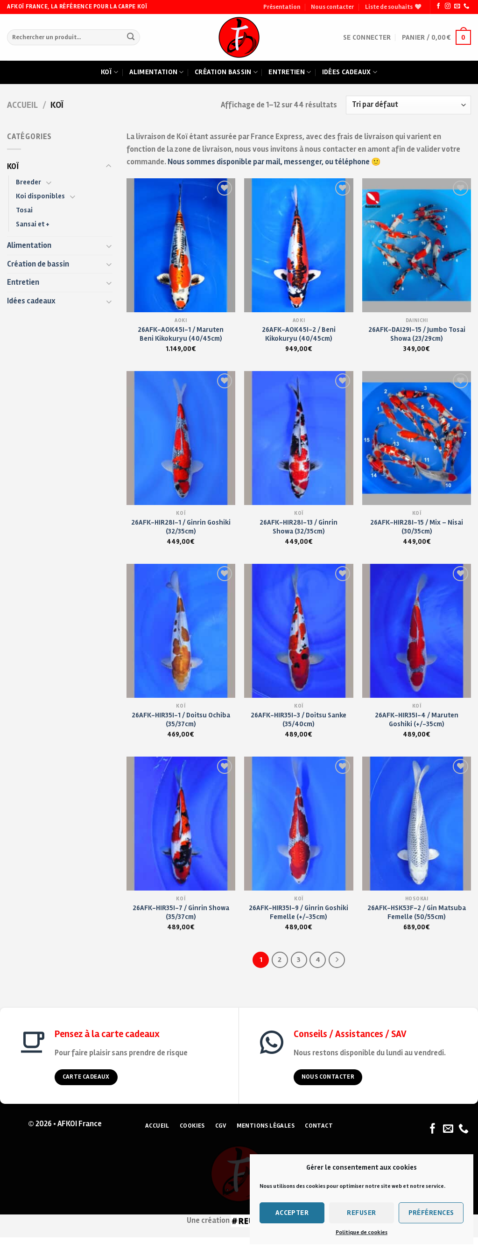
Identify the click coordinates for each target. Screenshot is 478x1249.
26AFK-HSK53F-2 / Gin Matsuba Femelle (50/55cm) (416, 912)
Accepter (292, 1212)
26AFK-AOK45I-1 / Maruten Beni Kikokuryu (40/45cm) (181, 334)
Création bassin (226, 72)
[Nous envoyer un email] (457, 6)
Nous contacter (332, 7)
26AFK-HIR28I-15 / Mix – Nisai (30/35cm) (416, 526)
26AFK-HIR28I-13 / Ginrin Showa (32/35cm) (298, 526)
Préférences (431, 1212)
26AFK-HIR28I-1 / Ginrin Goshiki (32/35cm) (181, 526)
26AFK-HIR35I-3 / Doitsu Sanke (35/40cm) (298, 719)
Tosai (24, 210)
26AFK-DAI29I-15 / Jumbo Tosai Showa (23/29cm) (416, 334)
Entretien (289, 72)
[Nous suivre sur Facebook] (438, 6)
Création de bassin (38, 264)
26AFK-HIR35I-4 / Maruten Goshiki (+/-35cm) (416, 719)
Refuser (361, 1212)
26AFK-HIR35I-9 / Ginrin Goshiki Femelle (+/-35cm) (298, 912)
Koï (109, 72)
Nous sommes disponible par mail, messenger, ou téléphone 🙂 (274, 162)
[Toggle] (108, 166)
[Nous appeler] (466, 6)
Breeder (28, 182)
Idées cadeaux (349, 72)
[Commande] (408, 105)
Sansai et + (32, 224)
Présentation (281, 7)
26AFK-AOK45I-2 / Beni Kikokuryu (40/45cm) (299, 334)
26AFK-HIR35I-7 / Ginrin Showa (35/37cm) (181, 912)
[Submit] (131, 37)
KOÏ (13, 166)
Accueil (22, 105)
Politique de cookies (361, 1232)
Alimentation (156, 72)
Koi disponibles (40, 196)
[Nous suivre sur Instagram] (447, 6)
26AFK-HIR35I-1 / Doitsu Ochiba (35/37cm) (181, 719)
